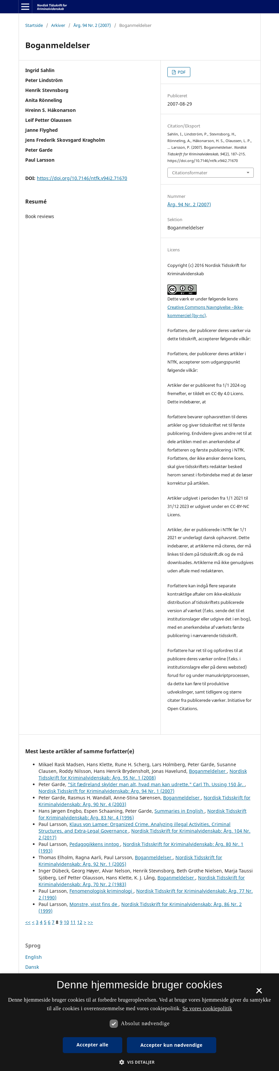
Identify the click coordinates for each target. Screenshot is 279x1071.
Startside (34, 25)
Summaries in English (179, 811)
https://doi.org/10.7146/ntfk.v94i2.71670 (82, 178)
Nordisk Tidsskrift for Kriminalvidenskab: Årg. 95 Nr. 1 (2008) (143, 774)
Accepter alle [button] (92, 1044)
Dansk (32, 967)
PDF (181, 72)
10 (66, 922)
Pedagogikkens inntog (94, 844)
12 (79, 922)
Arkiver (58, 25)
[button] (139, 1062)
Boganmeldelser (208, 771)
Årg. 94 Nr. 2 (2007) (92, 25)
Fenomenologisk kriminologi (101, 891)
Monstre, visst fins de (94, 904)
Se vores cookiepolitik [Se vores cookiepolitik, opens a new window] (207, 1008)
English (33, 957)
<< (28, 922)
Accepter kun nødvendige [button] (171, 1045)
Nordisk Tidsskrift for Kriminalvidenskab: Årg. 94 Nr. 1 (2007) (106, 791)
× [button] (259, 993)
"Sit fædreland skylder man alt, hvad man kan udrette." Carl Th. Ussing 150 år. (156, 784)
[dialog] (139, 1022)
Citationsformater (189, 173)
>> (90, 922)
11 (73, 922)
